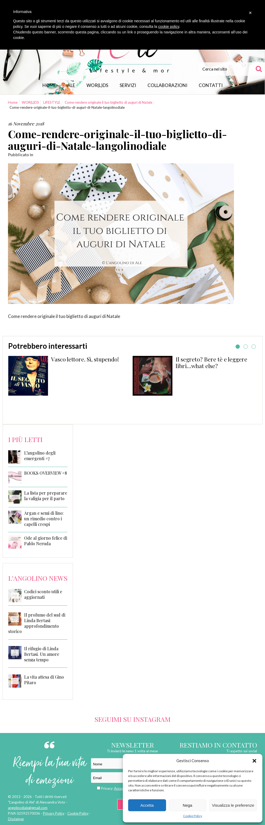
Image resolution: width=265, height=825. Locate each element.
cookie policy (168, 26)
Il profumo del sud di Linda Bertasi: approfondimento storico (36, 623)
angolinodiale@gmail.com (27, 808)
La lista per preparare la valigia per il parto (45, 495)
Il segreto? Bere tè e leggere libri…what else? (211, 362)
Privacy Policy (53, 813)
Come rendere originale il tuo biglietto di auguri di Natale (108, 102)
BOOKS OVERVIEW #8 (45, 473)
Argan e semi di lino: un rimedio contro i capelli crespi (44, 518)
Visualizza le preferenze (233, 805)
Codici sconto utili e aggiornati (43, 594)
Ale (71, 85)
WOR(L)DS (97, 85)
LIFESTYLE (51, 102)
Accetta (147, 805)
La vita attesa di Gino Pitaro (44, 679)
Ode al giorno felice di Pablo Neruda (45, 540)
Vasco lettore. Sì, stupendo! (85, 359)
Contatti (211, 85)
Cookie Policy (192, 816)
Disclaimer (16, 819)
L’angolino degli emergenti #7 (39, 455)
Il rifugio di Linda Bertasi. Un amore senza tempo (41, 654)
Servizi (128, 85)
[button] (254, 760)
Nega (187, 805)
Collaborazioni (167, 85)
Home (49, 85)
